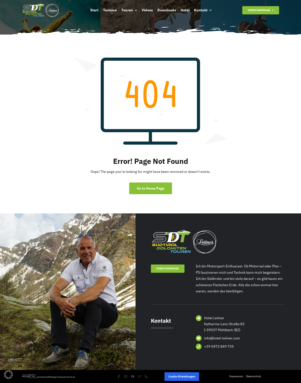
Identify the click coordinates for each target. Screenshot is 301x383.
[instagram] (125, 376)
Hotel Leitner (214, 318)
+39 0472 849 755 (219, 346)
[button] (8, 374)
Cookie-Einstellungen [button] (181, 376)
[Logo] (41, 4)
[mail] (139, 376)
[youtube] (132, 376)
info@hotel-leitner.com (222, 338)
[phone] (146, 376)
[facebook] (118, 376)
